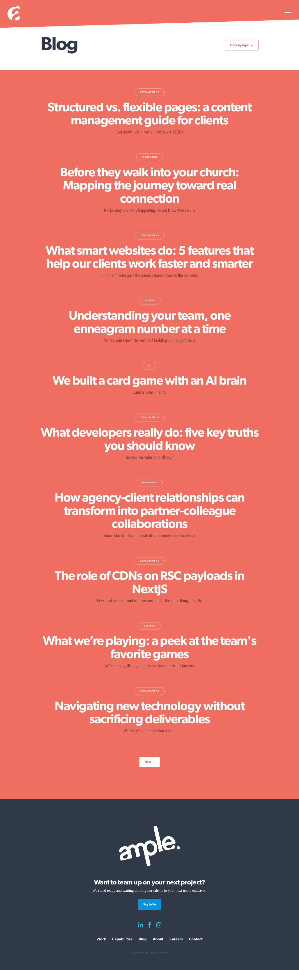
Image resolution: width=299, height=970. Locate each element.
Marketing (149, 483)
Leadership (149, 158)
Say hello (149, 904)
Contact (195, 939)
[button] (288, 13)
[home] (13, 13)
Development (149, 93)
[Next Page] (149, 763)
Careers (176, 939)
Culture (149, 301)
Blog (143, 939)
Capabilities (122, 939)
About (158, 939)
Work (101, 939)
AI (149, 366)
